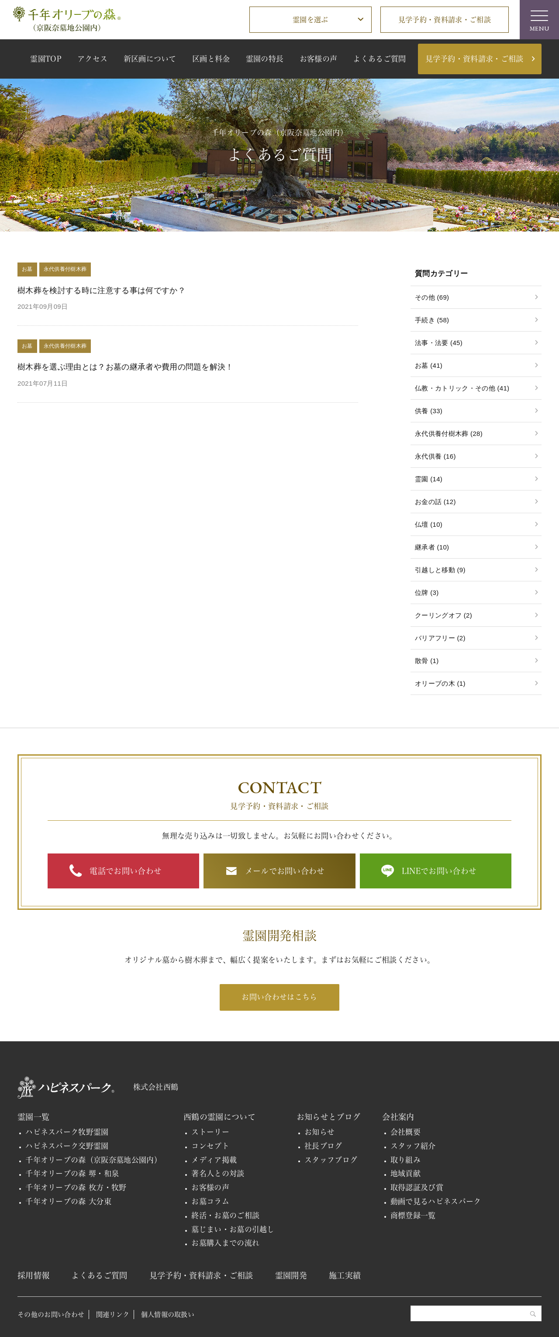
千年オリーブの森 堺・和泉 (72, 1173)
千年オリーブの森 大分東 (68, 1201)
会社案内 (398, 1117)
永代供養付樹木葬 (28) (449, 433)
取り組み (405, 1160)
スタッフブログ (330, 1160)
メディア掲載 (214, 1160)
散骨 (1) (426, 660)
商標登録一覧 (413, 1215)
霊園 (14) (428, 479)
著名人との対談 (217, 1173)
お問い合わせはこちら (279, 997)
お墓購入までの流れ (225, 1243)
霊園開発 (291, 1275)
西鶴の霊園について (219, 1117)
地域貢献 (405, 1173)
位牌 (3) (426, 592)
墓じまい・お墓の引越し (233, 1229)
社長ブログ (323, 1146)
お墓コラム (210, 1201)
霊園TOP (46, 58)
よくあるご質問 (379, 58)
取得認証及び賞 (416, 1187)
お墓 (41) (428, 365)
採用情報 (33, 1275)
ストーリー (210, 1132)
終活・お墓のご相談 (225, 1215)
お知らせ (319, 1132)
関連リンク (113, 1314)
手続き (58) (432, 320)
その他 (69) (432, 297)
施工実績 (345, 1275)
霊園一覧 (33, 1117)
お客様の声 (319, 58)
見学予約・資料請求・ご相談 (444, 19)
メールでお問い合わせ (285, 871)
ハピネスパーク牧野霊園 (67, 1132)
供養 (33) (428, 411)
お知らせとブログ (329, 1117)
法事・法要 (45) (438, 342)
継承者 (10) (432, 547)
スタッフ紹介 (413, 1146)
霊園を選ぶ (310, 19)
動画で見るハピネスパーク (435, 1201)
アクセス (92, 58)
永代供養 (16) (435, 456)
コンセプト (210, 1146)
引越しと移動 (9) (440, 569)
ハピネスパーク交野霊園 (67, 1146)
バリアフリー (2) (440, 638)
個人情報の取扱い (168, 1314)
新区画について (150, 58)
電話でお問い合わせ (126, 871)
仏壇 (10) (428, 524)
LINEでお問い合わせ (439, 871)
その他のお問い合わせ (50, 1314)
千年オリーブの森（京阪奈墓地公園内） (93, 1160)
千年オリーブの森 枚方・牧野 (76, 1187)
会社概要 (405, 1132)
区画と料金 (211, 58)
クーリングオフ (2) (443, 615)
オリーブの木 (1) (440, 683)
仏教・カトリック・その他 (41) (462, 388)
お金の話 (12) (435, 501)
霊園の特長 (265, 58)
